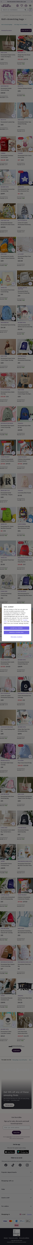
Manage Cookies (16, 637)
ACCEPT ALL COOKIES (16, 628)
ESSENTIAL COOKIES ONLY (16, 632)
